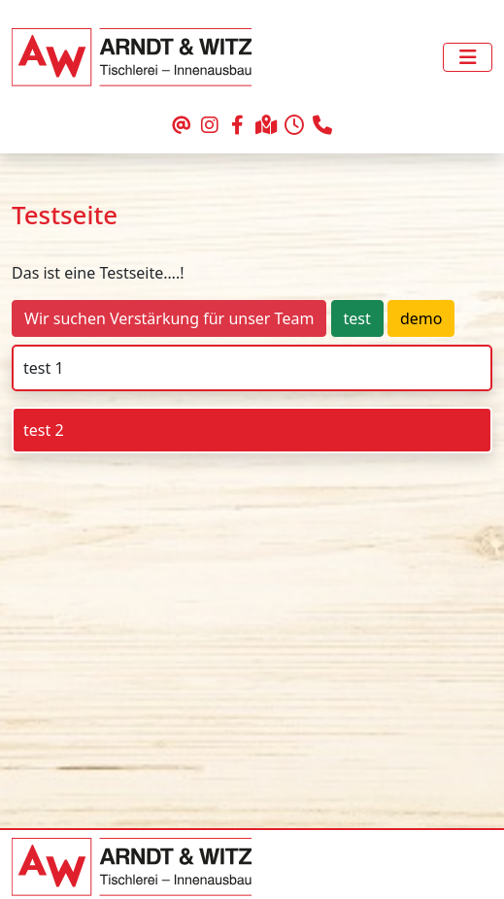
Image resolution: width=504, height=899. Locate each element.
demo (421, 318)
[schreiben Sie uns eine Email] (181, 126)
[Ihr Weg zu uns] (266, 126)
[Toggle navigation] (467, 57)
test (357, 318)
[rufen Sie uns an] (323, 126)
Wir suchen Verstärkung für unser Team (169, 318)
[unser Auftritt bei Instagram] (209, 126)
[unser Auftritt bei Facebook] (237, 126)
